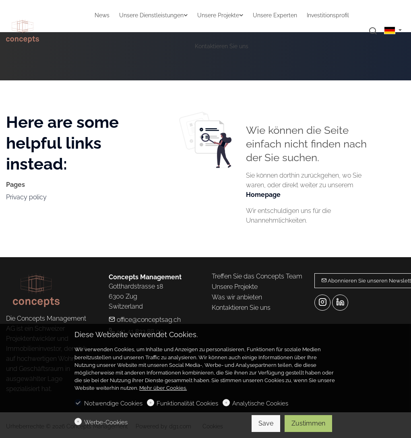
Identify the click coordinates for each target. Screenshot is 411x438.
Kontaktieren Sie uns (241, 307)
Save (265, 423)
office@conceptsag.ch (145, 319)
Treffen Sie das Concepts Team (257, 276)
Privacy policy (26, 197)
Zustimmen (308, 423)
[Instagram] (322, 303)
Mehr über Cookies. (163, 388)
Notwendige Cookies (113, 403)
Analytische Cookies (260, 403)
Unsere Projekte (235, 287)
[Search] (373, 31)
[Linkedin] (340, 303)
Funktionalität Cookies (187, 403)
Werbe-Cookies (106, 422)
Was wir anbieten (237, 297)
